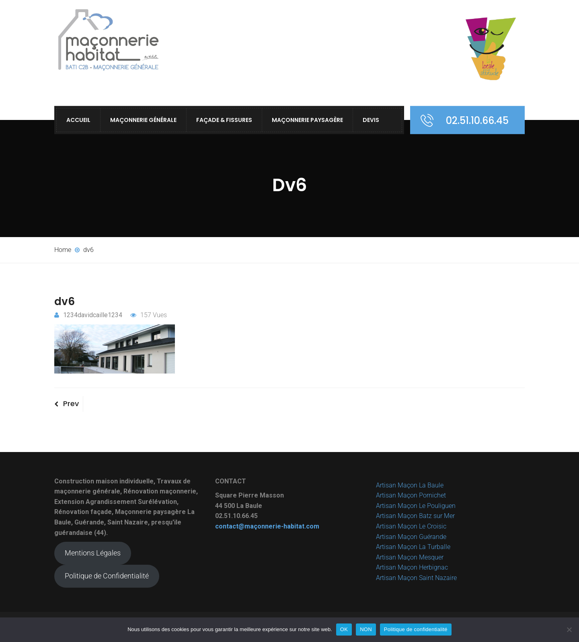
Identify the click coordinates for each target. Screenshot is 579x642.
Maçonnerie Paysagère (307, 120)
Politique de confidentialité (416, 629)
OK (344, 629)
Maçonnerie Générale (143, 120)
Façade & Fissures (224, 120)
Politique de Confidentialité (107, 576)
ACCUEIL (78, 120)
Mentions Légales (93, 553)
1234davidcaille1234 (88, 315)
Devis (371, 120)
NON (366, 629)
